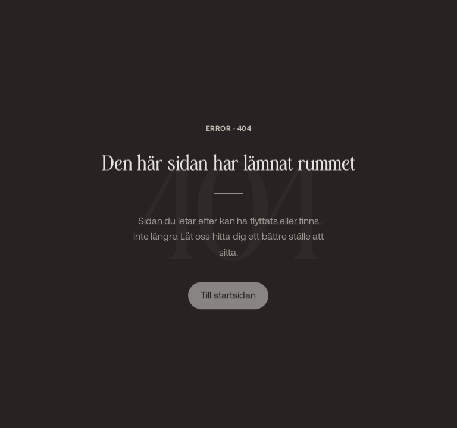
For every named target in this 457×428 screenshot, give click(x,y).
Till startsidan (228, 295)
